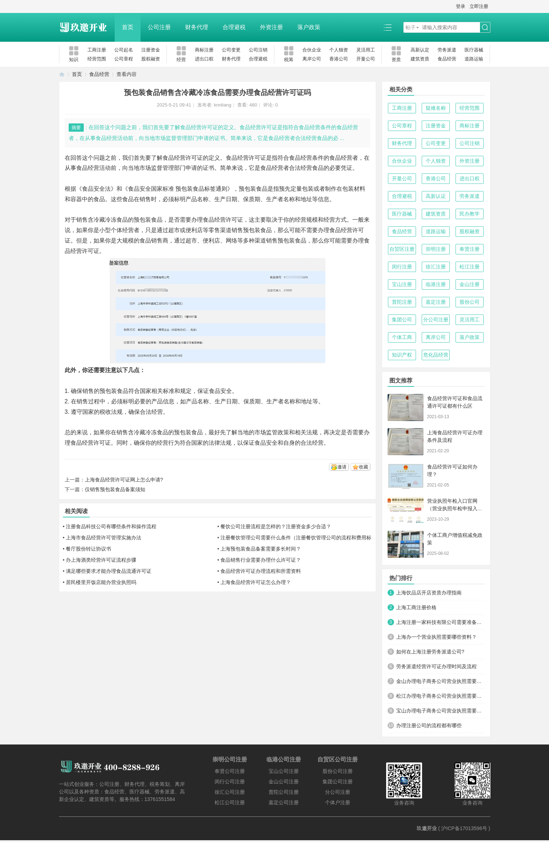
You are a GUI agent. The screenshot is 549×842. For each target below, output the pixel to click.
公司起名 (123, 50)
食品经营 (447, 59)
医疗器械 (474, 50)
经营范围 (96, 59)
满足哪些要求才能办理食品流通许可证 (108, 571)
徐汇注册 (436, 267)
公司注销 (258, 50)
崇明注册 (436, 249)
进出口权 (204, 59)
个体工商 (402, 337)
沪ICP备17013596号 (464, 828)
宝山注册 (402, 284)
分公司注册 (435, 319)
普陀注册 (402, 302)
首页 (127, 27)
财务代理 (196, 27)
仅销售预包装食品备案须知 (115, 489)
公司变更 (231, 50)
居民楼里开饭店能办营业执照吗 (101, 582)
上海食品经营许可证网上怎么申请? (124, 480)
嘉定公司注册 (284, 802)
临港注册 (436, 284)
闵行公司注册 (230, 781)
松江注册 (469, 267)
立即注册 (479, 6)
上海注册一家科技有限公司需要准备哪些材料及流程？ (440, 622)
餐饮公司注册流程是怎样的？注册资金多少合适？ (275, 526)
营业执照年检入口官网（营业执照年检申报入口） (452, 508)
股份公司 (469, 302)
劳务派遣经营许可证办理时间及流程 (436, 666)
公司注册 (159, 27)
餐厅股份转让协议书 (88, 549)
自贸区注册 (402, 249)
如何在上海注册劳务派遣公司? (430, 652)
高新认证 (436, 196)
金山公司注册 (284, 781)
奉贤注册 (469, 249)
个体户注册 (337, 802)
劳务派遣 (447, 50)
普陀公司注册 (284, 792)
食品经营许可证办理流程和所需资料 (260, 571)
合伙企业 (311, 50)
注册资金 (150, 50)
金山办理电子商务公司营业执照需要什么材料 (440, 681)
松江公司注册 (230, 802)
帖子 (411, 27)
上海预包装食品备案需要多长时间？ (260, 549)
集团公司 (402, 319)
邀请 (342, 467)
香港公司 (338, 59)
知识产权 (402, 355)
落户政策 (308, 27)
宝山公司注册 (284, 771)
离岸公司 (311, 59)
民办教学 (469, 214)
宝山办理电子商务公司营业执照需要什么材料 (440, 711)
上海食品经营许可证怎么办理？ (255, 582)
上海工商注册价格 (416, 607)
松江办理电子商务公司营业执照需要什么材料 (440, 696)
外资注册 (271, 27)
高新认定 (420, 50)
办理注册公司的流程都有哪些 (429, 725)
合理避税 (234, 27)
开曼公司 (365, 59)
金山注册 (469, 284)
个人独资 (338, 50)
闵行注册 (402, 267)
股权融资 (150, 59)
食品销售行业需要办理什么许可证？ (260, 560)
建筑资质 (420, 59)
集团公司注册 (337, 781)
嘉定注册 (436, 302)
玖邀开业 (427, 828)
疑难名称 (436, 108)
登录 (460, 6)
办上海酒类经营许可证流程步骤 (101, 560)
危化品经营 (435, 355)
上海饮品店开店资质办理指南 (429, 593)
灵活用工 (365, 50)
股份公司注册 (337, 771)
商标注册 (204, 50)
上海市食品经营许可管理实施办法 (103, 537)
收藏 (363, 467)
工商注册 (96, 50)
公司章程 (123, 59)
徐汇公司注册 (230, 792)
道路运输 (474, 59)
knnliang (222, 105)
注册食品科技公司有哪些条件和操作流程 (111, 526)
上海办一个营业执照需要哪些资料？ (436, 637)
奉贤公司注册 (230, 771)
